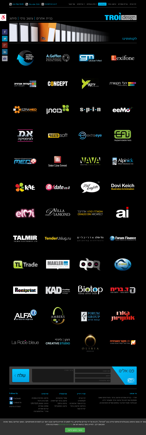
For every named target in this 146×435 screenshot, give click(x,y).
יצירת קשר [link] (81, 408)
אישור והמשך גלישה (75, 430)
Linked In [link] (15, 402)
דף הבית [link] (133, 4)
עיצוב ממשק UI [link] (61, 406)
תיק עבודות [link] (91, 4)
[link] (3, 17)
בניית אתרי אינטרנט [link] (77, 403)
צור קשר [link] (71, 4)
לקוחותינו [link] (102, 4)
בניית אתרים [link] (123, 4)
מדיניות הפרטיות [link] (65, 424)
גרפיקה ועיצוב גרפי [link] (77, 406)
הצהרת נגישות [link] (15, 406)
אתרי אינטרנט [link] (61, 398)
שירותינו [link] (80, 4)
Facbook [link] (15, 398)
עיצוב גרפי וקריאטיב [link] (59, 400)
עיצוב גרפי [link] (112, 4)
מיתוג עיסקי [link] (62, 403)
